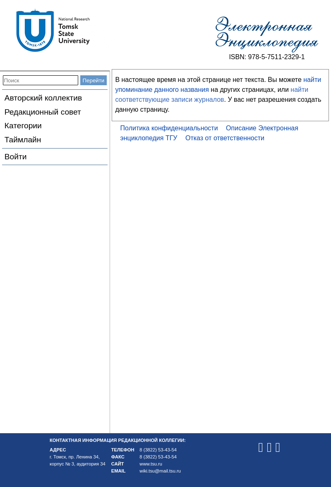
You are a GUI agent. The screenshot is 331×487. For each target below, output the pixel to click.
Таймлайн (23, 139)
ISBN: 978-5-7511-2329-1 (267, 56)
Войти (16, 156)
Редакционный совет (43, 112)
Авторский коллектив (43, 98)
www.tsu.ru (150, 463)
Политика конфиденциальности (169, 128)
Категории (23, 125)
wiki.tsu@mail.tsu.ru (160, 470)
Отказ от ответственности (224, 138)
